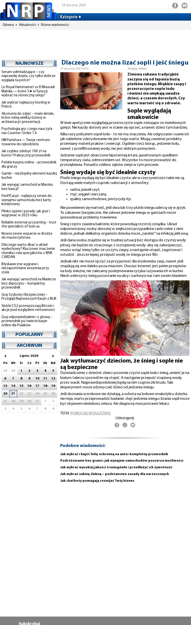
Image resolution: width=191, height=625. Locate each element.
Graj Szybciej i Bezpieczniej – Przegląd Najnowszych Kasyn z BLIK (28, 297)
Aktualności (27, 25)
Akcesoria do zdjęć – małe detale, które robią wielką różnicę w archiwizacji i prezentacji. (27, 118)
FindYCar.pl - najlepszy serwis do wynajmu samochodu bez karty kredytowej (26, 200)
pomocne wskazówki (90, 413)
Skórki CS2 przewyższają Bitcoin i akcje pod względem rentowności (28, 308)
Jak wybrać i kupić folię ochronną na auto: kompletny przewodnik (114, 454)
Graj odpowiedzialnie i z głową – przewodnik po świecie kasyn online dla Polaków (26, 321)
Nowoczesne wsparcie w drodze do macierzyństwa (26, 236)
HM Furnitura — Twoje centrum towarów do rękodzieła (25, 142)
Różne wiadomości (55, 25)
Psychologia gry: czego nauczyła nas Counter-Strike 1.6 (26, 131)
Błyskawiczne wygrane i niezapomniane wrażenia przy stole (25, 268)
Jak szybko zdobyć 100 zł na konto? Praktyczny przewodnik (25, 153)
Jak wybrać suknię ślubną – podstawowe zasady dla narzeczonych (114, 474)
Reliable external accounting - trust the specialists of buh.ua (28, 225)
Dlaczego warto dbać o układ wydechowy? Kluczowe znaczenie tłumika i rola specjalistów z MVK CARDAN (28, 251)
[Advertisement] (95, 42)
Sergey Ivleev (137, 69)
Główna (8, 25)
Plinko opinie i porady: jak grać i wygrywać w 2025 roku (25, 214)
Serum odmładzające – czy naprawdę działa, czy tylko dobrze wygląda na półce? (28, 76)
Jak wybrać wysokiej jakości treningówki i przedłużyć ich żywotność (116, 467)
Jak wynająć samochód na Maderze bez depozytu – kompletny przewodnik (28, 284)
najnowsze (29, 63)
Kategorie (69, 17)
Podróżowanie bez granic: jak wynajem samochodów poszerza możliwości (121, 461)
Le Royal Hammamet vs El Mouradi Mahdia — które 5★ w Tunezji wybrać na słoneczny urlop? (28, 91)
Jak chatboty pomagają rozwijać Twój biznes (97, 481)
